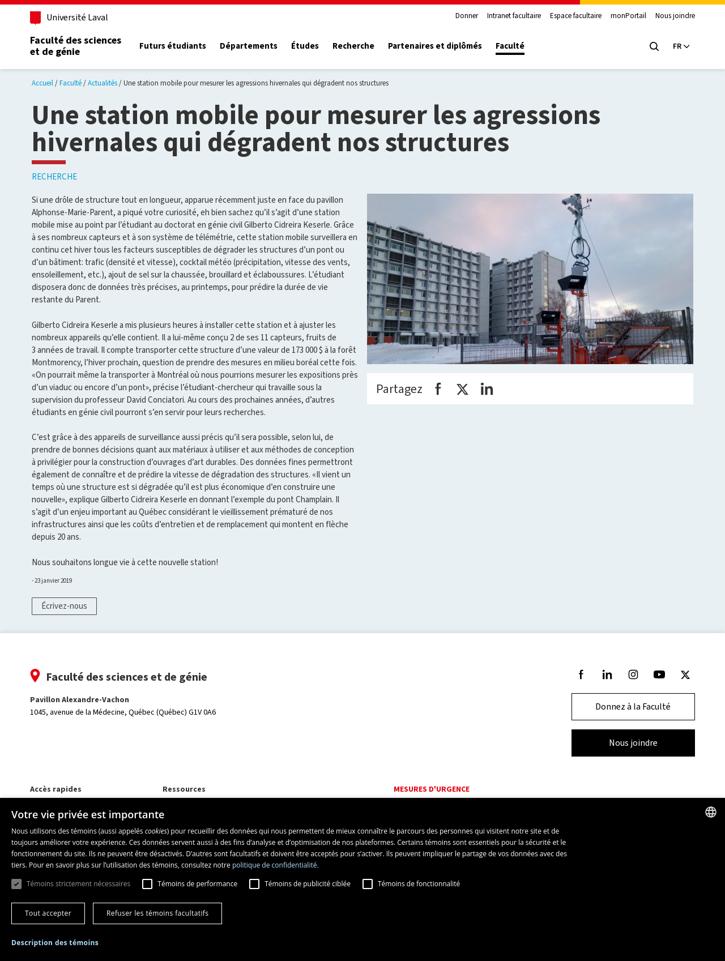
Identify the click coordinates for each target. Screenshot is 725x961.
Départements (250, 46)
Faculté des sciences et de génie (77, 45)
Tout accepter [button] (48, 913)
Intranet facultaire (512, 15)
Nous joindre (673, 15)
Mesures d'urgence (432, 789)
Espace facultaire (574, 15)
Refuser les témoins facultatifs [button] (157, 913)
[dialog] (362, 879)
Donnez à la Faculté (631, 706)
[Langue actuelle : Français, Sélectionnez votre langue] (679, 46)
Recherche (355, 46)
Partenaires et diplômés (437, 46)
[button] (55, 943)
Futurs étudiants (174, 46)
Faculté (511, 46)
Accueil (42, 83)
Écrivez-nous (64, 606)
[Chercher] (652, 46)
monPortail (627, 15)
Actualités (102, 83)
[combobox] (711, 812)
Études (307, 46)
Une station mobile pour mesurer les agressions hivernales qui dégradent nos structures (256, 83)
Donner (465, 15)
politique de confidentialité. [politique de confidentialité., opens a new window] (275, 865)
